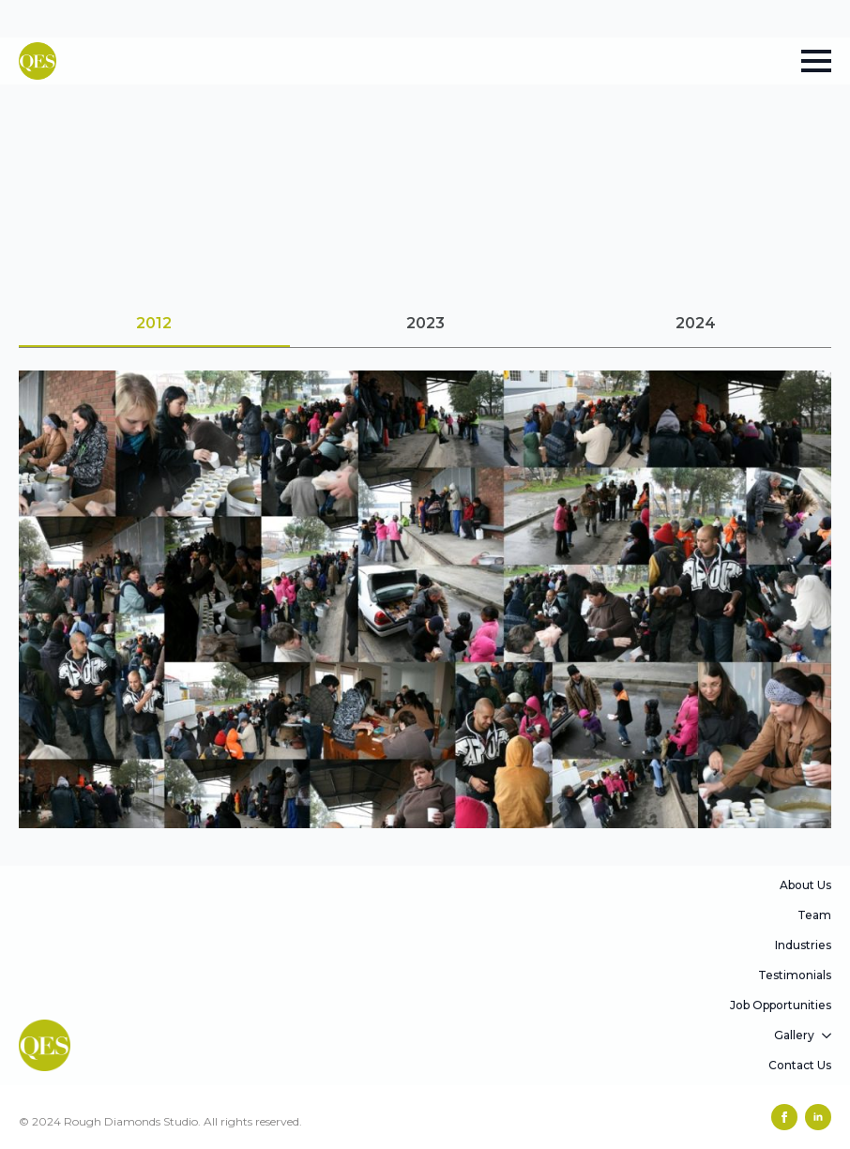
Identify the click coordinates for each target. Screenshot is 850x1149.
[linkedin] (818, 1117)
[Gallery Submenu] (827, 1035)
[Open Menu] (816, 61)
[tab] (154, 323)
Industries (803, 945)
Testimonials (794, 975)
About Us (805, 885)
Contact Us (799, 1065)
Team (814, 915)
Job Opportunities (780, 1005)
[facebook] (784, 1117)
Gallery (794, 1035)
